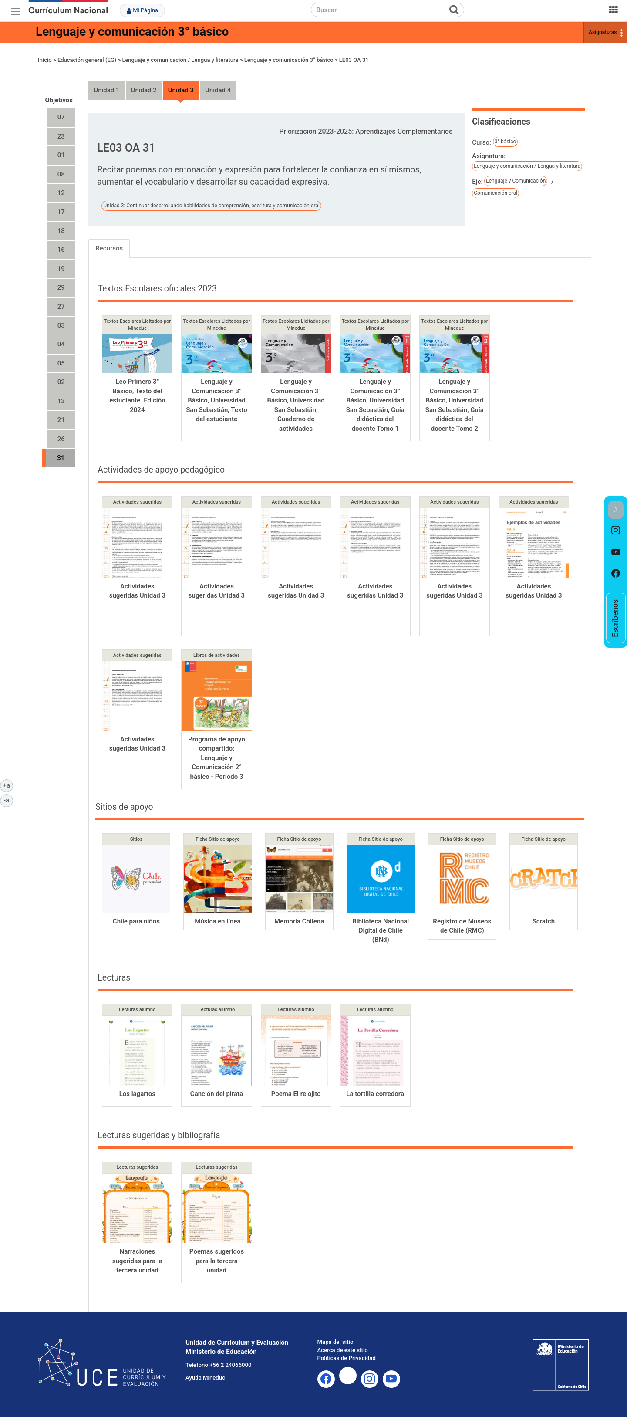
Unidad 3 (181, 90)
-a (8, 799)
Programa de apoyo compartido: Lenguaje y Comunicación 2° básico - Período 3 (216, 758)
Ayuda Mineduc (205, 1377)
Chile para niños (136, 921)
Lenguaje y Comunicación (516, 181)
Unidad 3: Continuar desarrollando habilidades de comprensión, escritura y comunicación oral (211, 206)
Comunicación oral (495, 193)
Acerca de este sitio (342, 1350)
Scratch (544, 921)
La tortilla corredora (375, 1094)
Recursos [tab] (109, 248)
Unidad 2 (144, 90)
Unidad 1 (106, 90)
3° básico (505, 142)
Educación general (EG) (86, 60)
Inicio (45, 60)
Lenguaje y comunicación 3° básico (132, 31)
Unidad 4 (218, 90)
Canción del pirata (216, 1094)
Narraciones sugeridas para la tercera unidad (137, 1261)
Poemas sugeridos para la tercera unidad (216, 1261)
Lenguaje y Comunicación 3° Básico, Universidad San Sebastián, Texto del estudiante (216, 400)
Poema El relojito (296, 1094)
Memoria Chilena (299, 921)
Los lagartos (137, 1094)
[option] (616, 530)
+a (8, 785)
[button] (616, 510)
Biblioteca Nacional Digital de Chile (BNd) (380, 930)
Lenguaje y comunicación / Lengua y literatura (180, 60)
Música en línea (217, 921)
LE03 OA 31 (354, 60)
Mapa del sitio (335, 1342)
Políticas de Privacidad (346, 1358)
